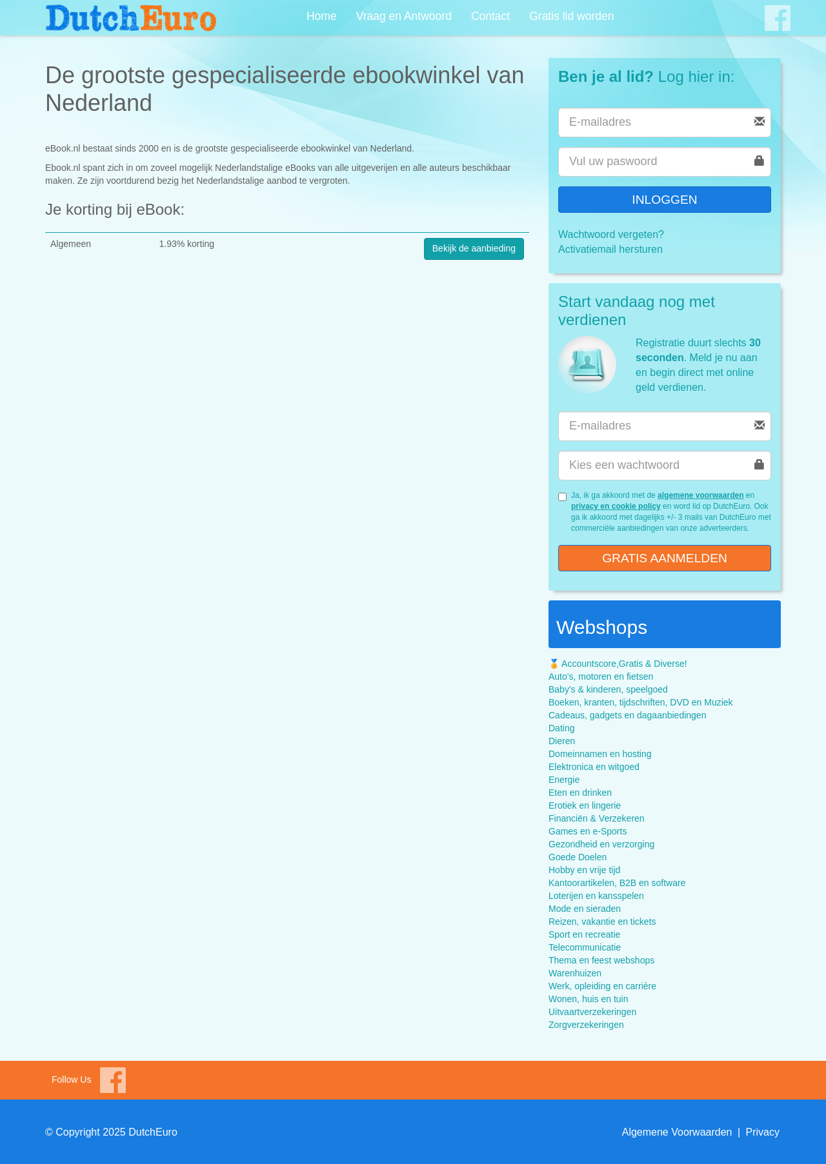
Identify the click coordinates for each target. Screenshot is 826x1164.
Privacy (763, 1132)
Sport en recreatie (584, 934)
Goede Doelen (578, 857)
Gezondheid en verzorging (601, 844)
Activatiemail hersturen (610, 249)
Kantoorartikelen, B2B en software (617, 883)
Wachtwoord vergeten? (611, 234)
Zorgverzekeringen (586, 1025)
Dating (561, 728)
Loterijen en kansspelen (596, 896)
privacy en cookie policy (616, 506)
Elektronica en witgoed (594, 767)
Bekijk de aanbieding (474, 248)
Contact (490, 16)
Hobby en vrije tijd (584, 870)
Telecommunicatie (585, 947)
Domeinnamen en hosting (600, 754)
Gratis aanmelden (664, 558)
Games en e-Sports (588, 831)
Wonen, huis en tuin (589, 999)
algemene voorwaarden (700, 495)
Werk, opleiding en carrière (602, 986)
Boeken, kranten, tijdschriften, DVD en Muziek (641, 702)
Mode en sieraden (585, 908)
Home (322, 16)
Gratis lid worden (571, 16)
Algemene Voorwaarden (677, 1132)
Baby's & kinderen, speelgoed (608, 689)
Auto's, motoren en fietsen (601, 676)
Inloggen (664, 199)
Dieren (562, 741)
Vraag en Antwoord (404, 16)
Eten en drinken (580, 792)
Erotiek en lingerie (585, 805)
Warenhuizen (575, 973)
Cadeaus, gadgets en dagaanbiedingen (627, 715)
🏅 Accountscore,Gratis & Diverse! (618, 663)
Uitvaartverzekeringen (592, 1012)
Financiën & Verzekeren (597, 818)
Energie (564, 779)
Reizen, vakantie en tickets (602, 921)
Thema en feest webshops (601, 960)
